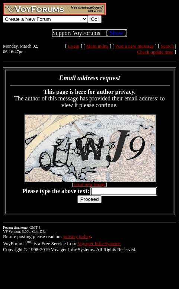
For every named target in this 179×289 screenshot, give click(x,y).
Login (73, 46)
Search (167, 46)
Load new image (89, 184)
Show (116, 33)
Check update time (155, 52)
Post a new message (134, 46)
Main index (97, 46)
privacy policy (77, 236)
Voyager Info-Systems (99, 243)
